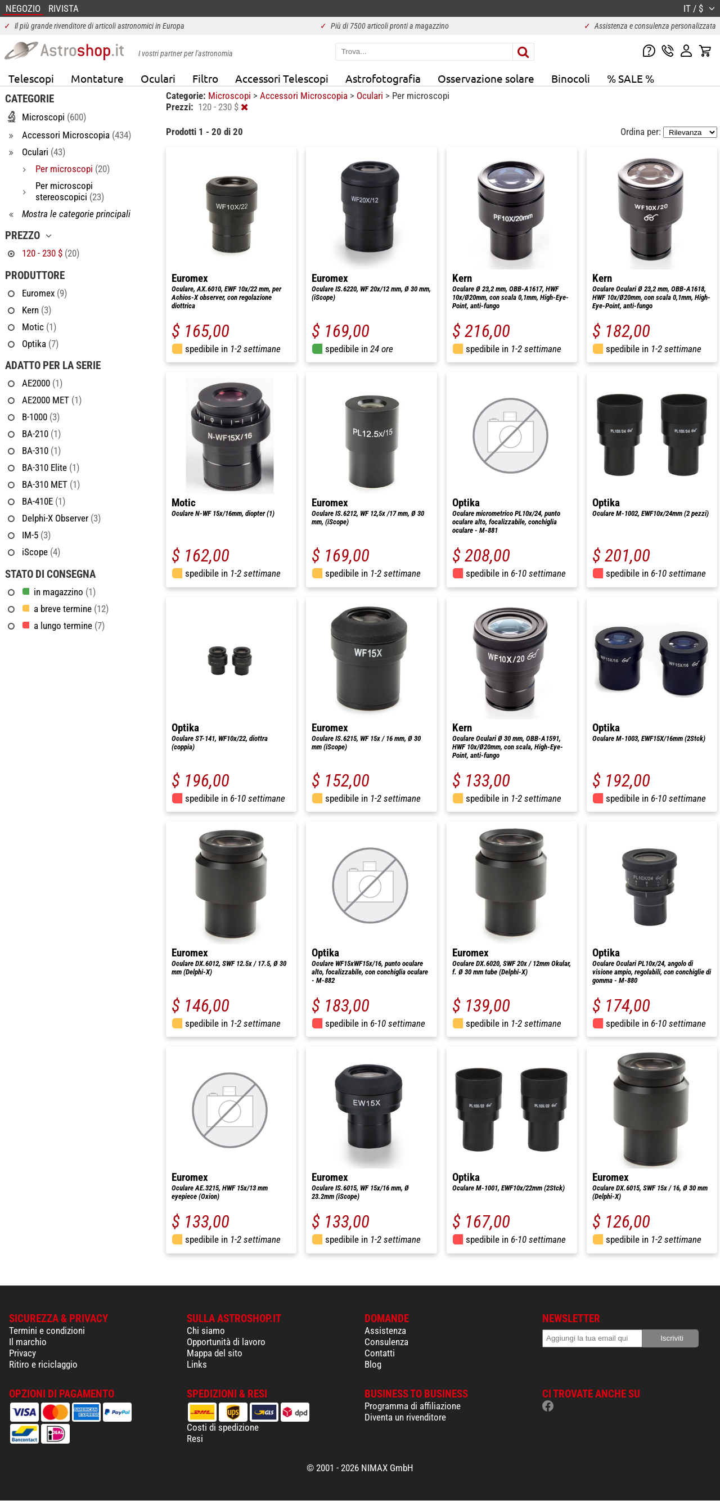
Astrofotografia (383, 78)
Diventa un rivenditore (405, 1417)
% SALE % (630, 78)
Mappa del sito (214, 1353)
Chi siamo (206, 1330)
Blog (372, 1364)
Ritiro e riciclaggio (43, 1364)
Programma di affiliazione (412, 1406)
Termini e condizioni (47, 1330)
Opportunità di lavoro (226, 1341)
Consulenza (386, 1341)
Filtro (205, 78)
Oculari (158, 78)
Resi (195, 1438)
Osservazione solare (486, 78)
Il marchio (28, 1341)
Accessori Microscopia (305, 95)
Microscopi (230, 95)
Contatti (379, 1353)
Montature (97, 78)
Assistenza (385, 1330)
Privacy (22, 1353)
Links (197, 1364)
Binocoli (570, 78)
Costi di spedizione (223, 1427)
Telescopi (31, 78)
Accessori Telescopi (281, 78)
